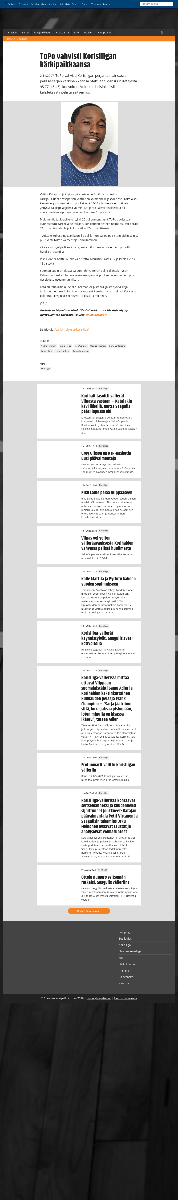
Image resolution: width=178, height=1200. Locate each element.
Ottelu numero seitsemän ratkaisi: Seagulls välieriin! (105, 880)
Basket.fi (10, 38)
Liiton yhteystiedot (99, 998)
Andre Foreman (48, 345)
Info (76, 32)
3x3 (61, 4)
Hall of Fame (71, 4)
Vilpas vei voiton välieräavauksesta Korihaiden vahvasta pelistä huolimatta (107, 543)
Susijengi (12, 4)
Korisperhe (62, 32)
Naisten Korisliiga (49, 4)
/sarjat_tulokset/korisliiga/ (72, 329)
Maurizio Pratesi (98, 345)
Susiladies (23, 4)
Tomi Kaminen (62, 351)
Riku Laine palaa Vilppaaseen (106, 492)
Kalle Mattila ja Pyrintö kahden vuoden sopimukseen (108, 581)
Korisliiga (34, 4)
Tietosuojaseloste (125, 998)
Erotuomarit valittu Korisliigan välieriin (108, 767)
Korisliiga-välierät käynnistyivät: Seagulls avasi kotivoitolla (107, 638)
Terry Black (46, 351)
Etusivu (12, 32)
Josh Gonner (81, 345)
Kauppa (106, 4)
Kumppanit (104, 32)
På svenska (96, 4)
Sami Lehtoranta (117, 345)
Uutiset (88, 32)
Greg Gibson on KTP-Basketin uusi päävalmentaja (106, 456)
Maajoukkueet (42, 32)
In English (83, 4)
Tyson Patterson (80, 351)
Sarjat (25, 32)
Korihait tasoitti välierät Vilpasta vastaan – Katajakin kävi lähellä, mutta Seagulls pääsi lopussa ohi (106, 403)
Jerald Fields (65, 345)
